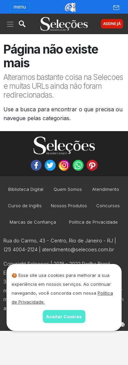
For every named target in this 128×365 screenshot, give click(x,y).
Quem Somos (68, 189)
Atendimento (105, 189)
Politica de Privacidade (93, 222)
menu (20, 7)
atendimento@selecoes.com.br (78, 249)
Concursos (108, 206)
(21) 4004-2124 (20, 249)
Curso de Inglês (25, 206)
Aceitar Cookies (64, 316)
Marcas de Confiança (33, 222)
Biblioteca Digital (25, 189)
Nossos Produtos (69, 206)
